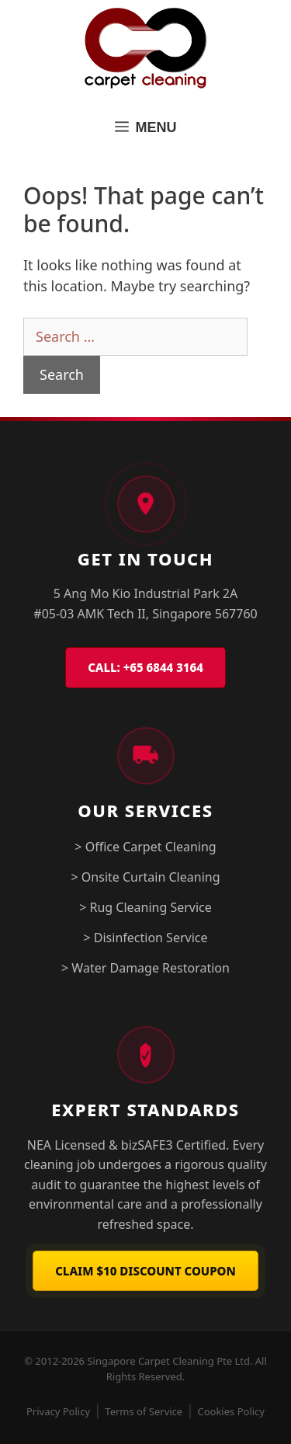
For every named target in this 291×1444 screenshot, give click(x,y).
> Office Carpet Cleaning (145, 846)
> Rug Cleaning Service (145, 907)
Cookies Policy (231, 1411)
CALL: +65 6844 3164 (145, 667)
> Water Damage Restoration (145, 967)
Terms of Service (143, 1411)
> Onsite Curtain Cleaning (145, 877)
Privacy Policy (58, 1411)
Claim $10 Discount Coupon (145, 1271)
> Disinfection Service (145, 937)
